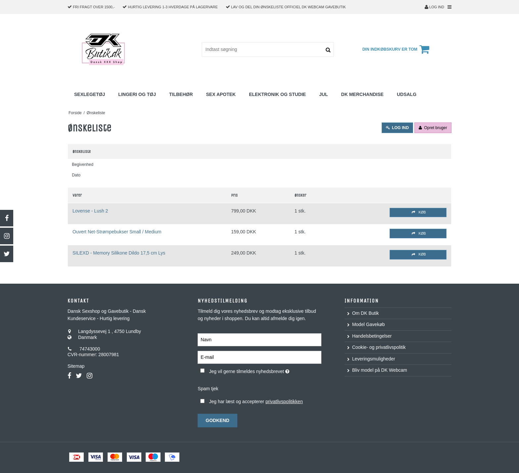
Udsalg (406, 94)
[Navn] (259, 339)
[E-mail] (259, 357)
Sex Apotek (221, 94)
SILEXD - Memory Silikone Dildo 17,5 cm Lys (118, 253)
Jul (323, 94)
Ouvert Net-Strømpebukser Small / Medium (116, 231)
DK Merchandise (362, 94)
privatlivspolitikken (284, 401)
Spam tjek (208, 388)
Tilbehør (181, 94)
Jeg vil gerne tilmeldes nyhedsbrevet (265, 370)
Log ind (434, 7)
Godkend (217, 420)
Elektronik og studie (277, 94)
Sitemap (76, 366)
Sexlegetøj (89, 94)
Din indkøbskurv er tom (396, 49)
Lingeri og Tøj (137, 94)
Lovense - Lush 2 (90, 210)
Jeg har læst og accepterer (256, 401)
